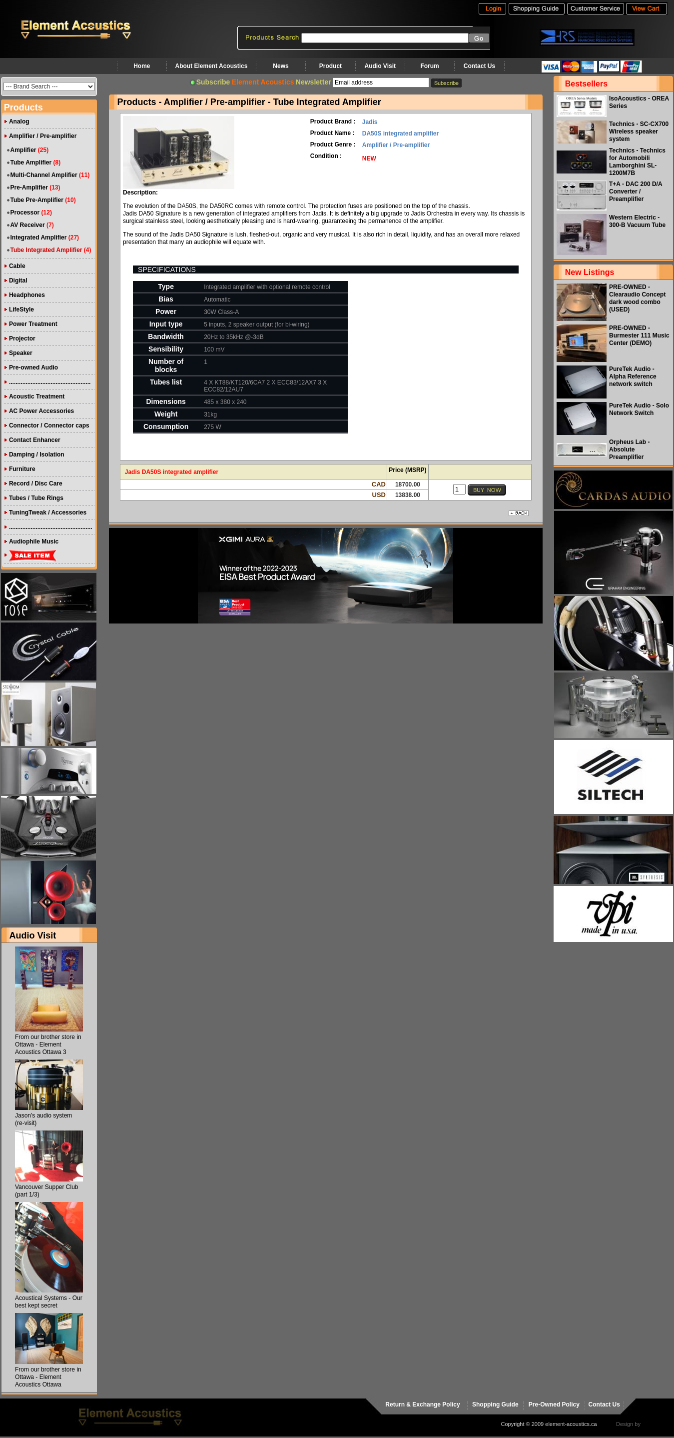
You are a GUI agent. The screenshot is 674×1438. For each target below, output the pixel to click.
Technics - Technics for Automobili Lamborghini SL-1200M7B (637, 161)
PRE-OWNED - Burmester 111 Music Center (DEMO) (639, 335)
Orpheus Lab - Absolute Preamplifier (629, 449)
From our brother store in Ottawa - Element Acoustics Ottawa (48, 1377)
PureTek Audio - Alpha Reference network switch (633, 377)
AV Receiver (27, 225)
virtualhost (654, 1424)
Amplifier (23, 150)
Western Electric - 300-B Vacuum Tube (637, 221)
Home (141, 66)
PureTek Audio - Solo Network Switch (639, 409)
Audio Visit (380, 66)
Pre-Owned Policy (554, 1404)
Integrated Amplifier (38, 237)
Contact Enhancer (34, 440)
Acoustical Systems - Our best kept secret (48, 1301)
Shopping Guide (495, 1404)
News (280, 66)
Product (330, 66)
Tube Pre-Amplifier (36, 200)
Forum (429, 66)
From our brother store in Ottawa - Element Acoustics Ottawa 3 (48, 1045)
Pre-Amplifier (28, 187)
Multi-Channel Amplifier (43, 175)
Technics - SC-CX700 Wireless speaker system (639, 131)
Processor (24, 212)
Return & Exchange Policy (422, 1404)
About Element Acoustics (211, 66)
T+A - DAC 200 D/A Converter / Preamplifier (635, 191)
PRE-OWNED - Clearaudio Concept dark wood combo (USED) (637, 298)
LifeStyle (21, 309)
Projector (22, 338)
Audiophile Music (33, 541)
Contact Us (479, 66)
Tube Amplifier (30, 162)
